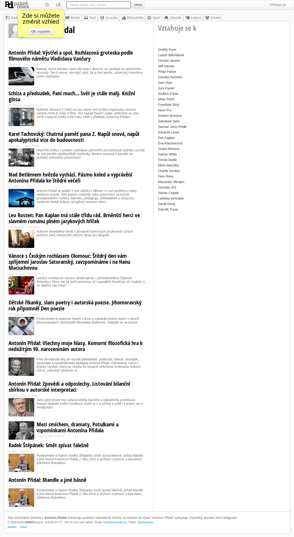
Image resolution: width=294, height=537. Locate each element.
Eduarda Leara (168, 132)
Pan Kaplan (166, 138)
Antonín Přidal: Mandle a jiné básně (47, 480)
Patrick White (167, 154)
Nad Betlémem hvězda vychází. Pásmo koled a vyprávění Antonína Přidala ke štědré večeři (70, 177)
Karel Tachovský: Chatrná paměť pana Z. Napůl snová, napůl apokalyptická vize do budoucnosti (73, 136)
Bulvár (72, 17)
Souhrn (13, 17)
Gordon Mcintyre (170, 116)
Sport (153, 17)
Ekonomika (132, 17)
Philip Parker (167, 71)
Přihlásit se (278, 5)
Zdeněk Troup (168, 209)
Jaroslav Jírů (167, 187)
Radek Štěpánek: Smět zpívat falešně (48, 445)
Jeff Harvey (166, 66)
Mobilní (12, 527)
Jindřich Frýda (168, 94)
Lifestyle (172, 17)
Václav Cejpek (168, 193)
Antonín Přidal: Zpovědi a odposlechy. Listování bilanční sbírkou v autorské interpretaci (69, 386)
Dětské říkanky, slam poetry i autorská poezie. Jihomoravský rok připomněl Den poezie (74, 305)
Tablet (23, 527)
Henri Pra (165, 110)
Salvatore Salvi (168, 121)
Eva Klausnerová (170, 143)
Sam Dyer (165, 82)
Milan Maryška (168, 165)
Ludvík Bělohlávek (171, 55)
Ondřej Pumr (167, 49)
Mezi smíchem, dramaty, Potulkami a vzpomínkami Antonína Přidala (78, 427)
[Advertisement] (222, 245)
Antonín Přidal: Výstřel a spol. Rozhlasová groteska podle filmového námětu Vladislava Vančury (70, 55)
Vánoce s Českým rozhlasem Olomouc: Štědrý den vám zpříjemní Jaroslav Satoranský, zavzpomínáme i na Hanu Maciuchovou (69, 261)
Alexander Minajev (171, 182)
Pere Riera (165, 176)
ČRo (29, 186)
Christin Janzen (169, 60)
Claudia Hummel (170, 77)
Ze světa (109, 17)
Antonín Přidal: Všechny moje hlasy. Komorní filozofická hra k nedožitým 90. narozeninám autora (75, 346)
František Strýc (168, 105)
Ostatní (213, 17)
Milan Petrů (166, 99)
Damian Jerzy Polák (172, 127)
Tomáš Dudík (167, 160)
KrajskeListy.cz (33, 105)
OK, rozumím (40, 31)
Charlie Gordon (169, 171)
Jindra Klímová (168, 149)
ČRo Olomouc (35, 274)
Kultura (193, 17)
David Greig (166, 204)
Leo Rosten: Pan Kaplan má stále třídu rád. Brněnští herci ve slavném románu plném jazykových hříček (74, 218)
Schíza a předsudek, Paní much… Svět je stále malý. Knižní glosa (71, 96)
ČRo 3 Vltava (32, 64)
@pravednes (145, 522)
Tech (90, 17)
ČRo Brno (33, 227)
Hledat (138, 4)
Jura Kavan (166, 88)
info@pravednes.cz (115, 522)
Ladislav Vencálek (171, 198)
